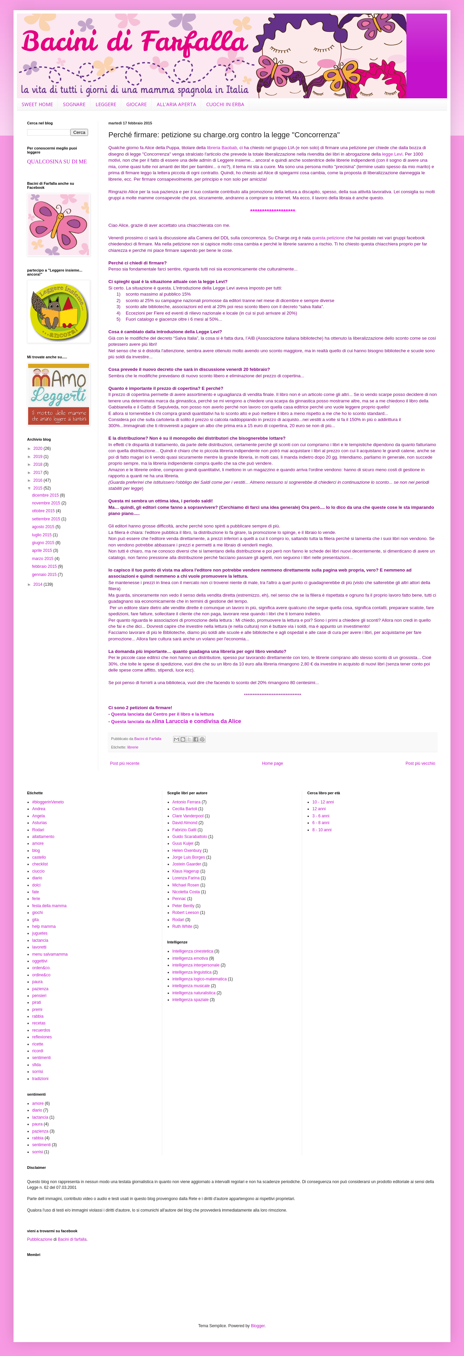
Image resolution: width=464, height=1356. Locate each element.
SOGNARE (74, 104)
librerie (132, 747)
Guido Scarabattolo (189, 836)
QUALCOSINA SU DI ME (57, 161)
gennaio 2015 (45, 574)
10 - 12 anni (323, 802)
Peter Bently (183, 905)
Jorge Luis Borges (188, 857)
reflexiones (42, 1037)
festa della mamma (49, 905)
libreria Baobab (222, 147)
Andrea (38, 808)
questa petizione (328, 237)
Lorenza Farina (186, 878)
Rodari (38, 829)
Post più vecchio (420, 763)
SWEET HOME (37, 104)
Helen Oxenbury (187, 850)
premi (37, 1009)
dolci (36, 885)
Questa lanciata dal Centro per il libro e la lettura (162, 714)
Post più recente (125, 763)
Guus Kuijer (183, 843)
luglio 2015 (42, 535)
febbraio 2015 (45, 566)
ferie (36, 898)
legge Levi (392, 154)
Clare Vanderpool (188, 816)
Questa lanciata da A (176, 721)
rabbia (37, 1016)
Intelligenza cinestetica (192, 951)
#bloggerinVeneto (48, 802)
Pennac (179, 898)
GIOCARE (136, 104)
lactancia (40, 940)
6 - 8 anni (320, 822)
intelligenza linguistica (192, 972)
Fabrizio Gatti (184, 829)
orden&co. (41, 967)
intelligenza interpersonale (195, 965)
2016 (39, 480)
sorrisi (37, 1071)
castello (39, 857)
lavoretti (39, 947)
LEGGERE (106, 104)
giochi (37, 912)
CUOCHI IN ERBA (225, 104)
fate (35, 892)
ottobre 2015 (44, 511)
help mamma (44, 926)
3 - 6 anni (320, 816)
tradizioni (40, 1078)
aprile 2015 (42, 550)
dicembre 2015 (46, 495)
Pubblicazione (39, 1239)
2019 (39, 456)
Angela (38, 816)
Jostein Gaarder (186, 864)
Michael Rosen (185, 885)
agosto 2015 (43, 526)
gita (35, 919)
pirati (36, 1002)
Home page (272, 763)
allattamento (43, 836)
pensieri (39, 995)
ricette (37, 1044)
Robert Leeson (185, 912)
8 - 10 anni (322, 829)
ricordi (37, 1051)
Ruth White (182, 926)
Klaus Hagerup (185, 871)
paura (37, 981)
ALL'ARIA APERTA (176, 104)
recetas (38, 1023)
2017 (39, 472)
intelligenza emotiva (190, 958)
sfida (36, 1064)
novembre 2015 (46, 503)
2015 (39, 488)
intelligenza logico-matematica (199, 979)
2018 (39, 464)
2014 (39, 584)
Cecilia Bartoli (184, 808)
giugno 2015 (43, 542)
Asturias (39, 822)
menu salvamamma (50, 954)
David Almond (184, 822)
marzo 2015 (43, 558)
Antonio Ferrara (186, 802)
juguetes (39, 933)
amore (38, 843)
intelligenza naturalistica (193, 993)
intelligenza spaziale (190, 999)
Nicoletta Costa (186, 892)
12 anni (318, 808)
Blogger (258, 1325)
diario (37, 878)
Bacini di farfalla (72, 1239)
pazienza (40, 988)
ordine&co (41, 975)
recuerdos (41, 1030)
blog (36, 850)
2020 (39, 448)
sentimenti (41, 1057)
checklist (40, 864)
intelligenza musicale (191, 985)
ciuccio (38, 871)
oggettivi (39, 961)
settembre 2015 (46, 519)
